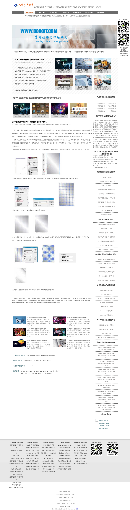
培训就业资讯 (101, 106)
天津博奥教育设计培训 (65, 491)
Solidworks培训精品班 (106, 311)
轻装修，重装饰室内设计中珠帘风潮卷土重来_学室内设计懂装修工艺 (106, 379)
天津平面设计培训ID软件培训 (106, 206)
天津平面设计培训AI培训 (16, 461)
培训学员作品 (101, 108)
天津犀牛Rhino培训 (21, 300)
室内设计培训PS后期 (32, 461)
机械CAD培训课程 (64, 453)
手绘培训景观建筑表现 (48, 448)
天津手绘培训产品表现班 (106, 307)
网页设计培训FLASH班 (80, 453)
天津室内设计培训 (78, 300)
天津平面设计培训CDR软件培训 (107, 202)
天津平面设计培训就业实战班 (106, 181)
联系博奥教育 (100, 12)
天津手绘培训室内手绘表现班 (106, 237)
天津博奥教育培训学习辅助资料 (39, 52)
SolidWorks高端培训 (64, 450)
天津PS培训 (74, 298)
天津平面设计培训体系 (64, 70)
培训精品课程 (112, 103)
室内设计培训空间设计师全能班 (106, 224)
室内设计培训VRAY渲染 (32, 458)
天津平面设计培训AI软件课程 (106, 198)
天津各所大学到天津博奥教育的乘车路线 (48, 302)
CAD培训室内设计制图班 (106, 249)
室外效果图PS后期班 (48, 461)
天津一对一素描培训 (106, 210)
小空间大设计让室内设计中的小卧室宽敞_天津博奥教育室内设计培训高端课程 (106, 407)
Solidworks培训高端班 (106, 315)
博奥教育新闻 (112, 106)
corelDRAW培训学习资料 (16, 487)
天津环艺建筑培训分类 (102, 72)
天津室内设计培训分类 (83, 72)
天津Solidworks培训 (34, 300)
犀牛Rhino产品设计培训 (106, 302)
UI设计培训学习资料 (80, 461)
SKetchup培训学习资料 (48, 466)
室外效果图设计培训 (48, 445)
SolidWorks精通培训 (64, 448)
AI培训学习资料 (16, 485)
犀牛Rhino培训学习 (48, 469)
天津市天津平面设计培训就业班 (51, 298)
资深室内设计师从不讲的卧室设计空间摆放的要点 (106, 392)
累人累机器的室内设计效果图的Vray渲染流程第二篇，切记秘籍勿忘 (106, 355)
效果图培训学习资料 (48, 463)
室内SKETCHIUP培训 (32, 453)
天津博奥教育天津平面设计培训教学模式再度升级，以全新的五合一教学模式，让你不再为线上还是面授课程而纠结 (57, 16)
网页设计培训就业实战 (80, 450)
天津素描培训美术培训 (16, 471)
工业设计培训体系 (83, 87)
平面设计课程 (41, 12)
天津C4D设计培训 (106, 185)
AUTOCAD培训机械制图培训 (106, 298)
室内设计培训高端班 (106, 228)
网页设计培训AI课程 (80, 458)
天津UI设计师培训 (106, 177)
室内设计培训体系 (83, 70)
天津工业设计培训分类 (83, 89)
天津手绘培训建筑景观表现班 (106, 280)
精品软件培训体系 (102, 87)
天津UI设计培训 (106, 333)
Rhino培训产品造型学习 (64, 466)
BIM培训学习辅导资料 (48, 471)
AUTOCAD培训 (48, 458)
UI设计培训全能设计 (16, 469)
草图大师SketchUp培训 (106, 268)
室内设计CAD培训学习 (32, 469)
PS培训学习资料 (16, 482)
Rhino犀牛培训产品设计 (64, 458)
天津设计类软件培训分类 (102, 89)
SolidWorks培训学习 (64, 463)
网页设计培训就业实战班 (106, 329)
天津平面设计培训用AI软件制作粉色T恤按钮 (41, 290)
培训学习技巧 (112, 108)
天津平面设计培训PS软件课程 (106, 194)
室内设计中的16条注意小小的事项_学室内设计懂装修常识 (106, 348)
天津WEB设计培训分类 (63, 89)
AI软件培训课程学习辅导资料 (61, 52)
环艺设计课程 (89, 12)
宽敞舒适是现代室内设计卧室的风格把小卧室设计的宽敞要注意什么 (106, 399)
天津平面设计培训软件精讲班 (106, 189)
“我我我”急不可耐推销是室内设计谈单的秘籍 (106, 386)
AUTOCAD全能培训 (64, 456)
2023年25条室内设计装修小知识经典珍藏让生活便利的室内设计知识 (106, 363)
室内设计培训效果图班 (32, 445)
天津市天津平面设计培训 (33, 298)
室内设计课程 (53, 12)
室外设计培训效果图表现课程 (106, 259)
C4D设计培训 (16, 456)
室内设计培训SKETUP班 (106, 245)
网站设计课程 (77, 12)
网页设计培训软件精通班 (106, 325)
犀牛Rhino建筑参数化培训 (106, 276)
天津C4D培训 (79, 115)
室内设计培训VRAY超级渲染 (106, 241)
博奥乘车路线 (112, 111)
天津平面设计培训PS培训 (16, 458)
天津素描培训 (59, 300)
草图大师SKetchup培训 (48, 450)
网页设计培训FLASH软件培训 (106, 337)
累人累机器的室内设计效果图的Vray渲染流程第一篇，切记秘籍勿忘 (106, 371)
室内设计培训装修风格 (32, 466)
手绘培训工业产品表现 (64, 461)
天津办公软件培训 (106, 214)
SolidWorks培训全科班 (47, 300)
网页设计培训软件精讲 (80, 448)
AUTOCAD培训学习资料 (64, 469)
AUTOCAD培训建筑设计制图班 (106, 272)
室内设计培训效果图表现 (106, 233)
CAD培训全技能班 (106, 294)
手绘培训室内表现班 (32, 456)
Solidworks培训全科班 (106, 290)
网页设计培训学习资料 (80, 463)
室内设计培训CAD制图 (32, 450)
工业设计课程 (65, 12)
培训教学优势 (101, 111)
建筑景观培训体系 (102, 70)
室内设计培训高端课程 (32, 448)
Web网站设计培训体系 (63, 87)
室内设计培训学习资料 (32, 463)
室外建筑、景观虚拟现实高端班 (106, 263)
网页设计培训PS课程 (80, 456)
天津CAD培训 (68, 300)
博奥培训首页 (29, 12)
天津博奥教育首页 (20, 52)
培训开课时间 (101, 103)
